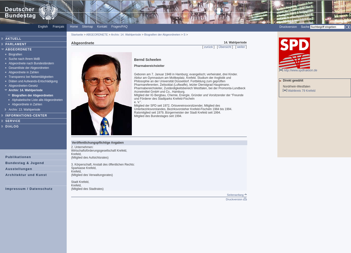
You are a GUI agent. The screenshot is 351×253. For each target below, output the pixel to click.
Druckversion (288, 27)
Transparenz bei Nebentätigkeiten (31, 77)
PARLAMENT (16, 44)
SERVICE (13, 121)
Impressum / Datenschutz (29, 189)
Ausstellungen (18, 169)
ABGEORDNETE (18, 49)
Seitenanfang (237, 194)
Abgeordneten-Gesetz (23, 85)
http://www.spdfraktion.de (298, 69)
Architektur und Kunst (26, 175)
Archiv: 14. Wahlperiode (26, 90)
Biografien (15, 54)
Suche (305, 27)
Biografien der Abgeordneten (32, 95)
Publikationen (18, 157)
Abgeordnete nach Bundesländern (31, 63)
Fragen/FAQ (119, 26)
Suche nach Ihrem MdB (24, 59)
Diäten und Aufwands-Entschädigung (33, 81)
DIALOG (12, 126)
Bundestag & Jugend (24, 163)
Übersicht (225, 47)
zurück (208, 47)
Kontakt (102, 26)
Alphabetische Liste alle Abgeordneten (37, 100)
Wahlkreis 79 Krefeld (302, 90)
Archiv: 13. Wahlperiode (24, 109)
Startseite (77, 34)
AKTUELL (13, 39)
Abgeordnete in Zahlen (24, 72)
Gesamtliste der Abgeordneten (29, 68)
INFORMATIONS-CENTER (26, 115)
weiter (241, 47)
